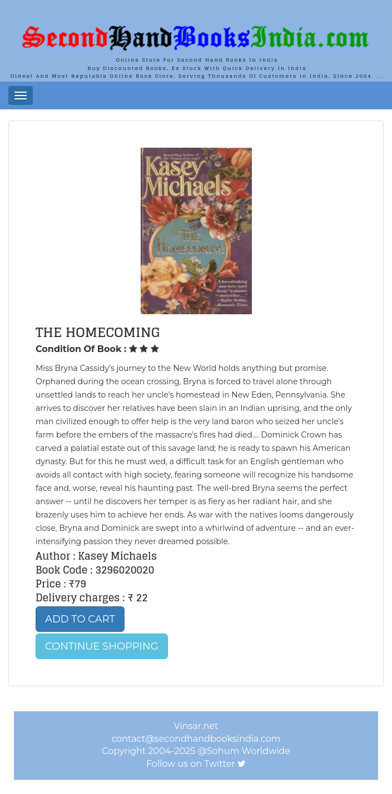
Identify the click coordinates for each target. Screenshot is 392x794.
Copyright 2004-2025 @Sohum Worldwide (196, 751)
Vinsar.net (196, 726)
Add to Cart (80, 619)
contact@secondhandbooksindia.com (195, 738)
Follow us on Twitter (190, 763)
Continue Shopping (101, 646)
